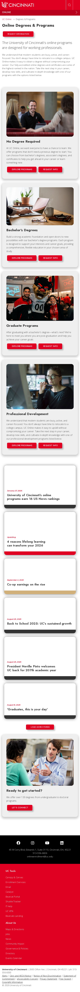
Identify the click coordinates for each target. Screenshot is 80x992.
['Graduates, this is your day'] (40, 692)
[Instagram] (32, 843)
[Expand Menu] (76, 12)
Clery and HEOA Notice (20, 975)
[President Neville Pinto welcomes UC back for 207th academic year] (40, 647)
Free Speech (65, 979)
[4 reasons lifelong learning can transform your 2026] (40, 522)
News (8, 938)
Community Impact (15, 943)
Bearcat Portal (13, 896)
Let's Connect (20, 807)
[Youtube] (47, 843)
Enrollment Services (16, 882)
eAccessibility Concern (27, 979)
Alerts (4, 975)
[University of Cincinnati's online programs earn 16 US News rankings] (40, 476)
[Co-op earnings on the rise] (40, 567)
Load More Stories (40, 727)
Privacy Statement (48, 979)
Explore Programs (22, 169)
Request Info (50, 169)
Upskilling (11, 537)
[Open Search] (69, 5)
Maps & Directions (15, 929)
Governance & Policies (17, 948)
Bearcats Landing (14, 915)
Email (8, 887)
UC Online (7, 19)
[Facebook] (18, 843)
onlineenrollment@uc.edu (40, 856)
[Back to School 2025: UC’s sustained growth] (40, 606)
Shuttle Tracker (13, 901)
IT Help (9, 906)
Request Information (18, 34)
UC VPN (9, 911)
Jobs (8, 934)
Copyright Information (12, 982)
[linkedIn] (61, 843)
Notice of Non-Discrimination (47, 975)
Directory (10, 953)
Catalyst (9, 891)
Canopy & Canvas (14, 877)
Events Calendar (14, 958)
